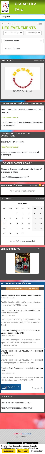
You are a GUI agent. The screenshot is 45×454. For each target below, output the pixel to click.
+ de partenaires (39, 60)
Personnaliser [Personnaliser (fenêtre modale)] (37, 451)
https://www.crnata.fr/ (9, 117)
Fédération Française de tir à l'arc (22, 289)
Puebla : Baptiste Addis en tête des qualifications (21, 295)
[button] (3, 81)
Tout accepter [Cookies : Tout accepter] (8, 451)
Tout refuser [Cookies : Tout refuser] (23, 451)
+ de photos (40, 249)
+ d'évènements (33, 185)
